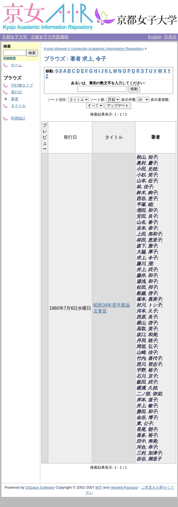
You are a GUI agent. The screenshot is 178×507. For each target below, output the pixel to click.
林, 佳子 (144, 186)
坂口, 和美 (146, 334)
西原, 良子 (146, 317)
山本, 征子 (146, 180)
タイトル (18, 105)
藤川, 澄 (144, 263)
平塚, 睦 (144, 204)
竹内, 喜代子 (148, 358)
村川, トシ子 (148, 305)
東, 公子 (144, 423)
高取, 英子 (146, 328)
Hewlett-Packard (124, 487)
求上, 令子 (146, 257)
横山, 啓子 (146, 322)
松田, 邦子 (146, 287)
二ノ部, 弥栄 (148, 393)
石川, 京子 (146, 376)
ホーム (16, 65)
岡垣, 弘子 (146, 346)
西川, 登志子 (148, 364)
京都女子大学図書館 (50, 37)
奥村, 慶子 (146, 163)
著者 (14, 99)
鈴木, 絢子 (146, 192)
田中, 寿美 (146, 441)
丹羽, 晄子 (146, 340)
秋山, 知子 (146, 157)
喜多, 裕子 (146, 435)
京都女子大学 (15, 37)
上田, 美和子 (148, 234)
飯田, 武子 (146, 382)
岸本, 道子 (146, 399)
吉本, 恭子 (146, 228)
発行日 (16, 92)
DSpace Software (40, 487)
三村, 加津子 (148, 453)
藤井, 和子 (146, 275)
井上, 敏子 (146, 405)
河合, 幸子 (146, 447)
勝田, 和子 (146, 411)
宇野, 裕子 (146, 370)
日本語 (170, 37)
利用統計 (18, 118)
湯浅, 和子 (146, 281)
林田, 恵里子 (148, 240)
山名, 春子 (146, 222)
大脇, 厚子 (146, 251)
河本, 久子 (146, 311)
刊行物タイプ (22, 85)
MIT (99, 487)
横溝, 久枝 (146, 388)
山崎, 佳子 (146, 352)
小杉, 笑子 (146, 174)
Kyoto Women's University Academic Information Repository (93, 49)
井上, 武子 (146, 269)
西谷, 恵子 (146, 198)
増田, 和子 (146, 210)
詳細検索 (9, 58)
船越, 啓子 (146, 293)
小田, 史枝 (146, 169)
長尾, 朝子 (146, 429)
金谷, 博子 (146, 417)
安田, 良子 (146, 216)
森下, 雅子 (146, 245)
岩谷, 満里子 (148, 459)
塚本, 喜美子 (148, 299)
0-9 (58, 70)
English (154, 37)
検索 (7, 46)
